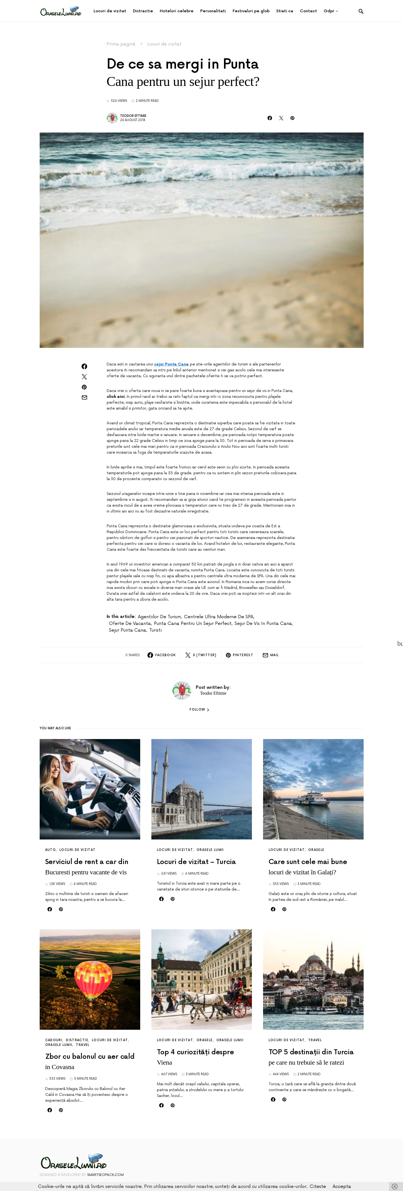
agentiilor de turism (159, 617)
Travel (82, 1045)
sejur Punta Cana (171, 364)
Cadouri (54, 1040)
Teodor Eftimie (133, 116)
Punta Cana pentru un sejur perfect (193, 623)
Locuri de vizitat (164, 44)
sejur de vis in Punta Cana (263, 623)
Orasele (316, 850)
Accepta (342, 1186)
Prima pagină (121, 44)
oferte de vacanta (130, 623)
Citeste (318, 1186)
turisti (155, 630)
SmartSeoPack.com (105, 1175)
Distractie (77, 1040)
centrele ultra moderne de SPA (218, 617)
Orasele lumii (210, 850)
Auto (50, 850)
